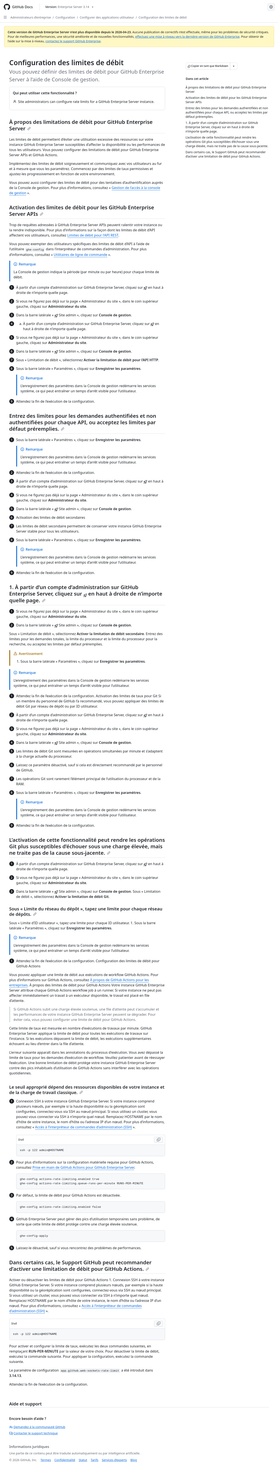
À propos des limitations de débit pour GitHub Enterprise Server (81, 125)
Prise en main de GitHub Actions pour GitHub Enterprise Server (83, 1167)
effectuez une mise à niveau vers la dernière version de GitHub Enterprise (187, 37)
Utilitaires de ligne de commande (80, 254)
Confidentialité (64, 1460)
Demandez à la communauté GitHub (37, 1427)
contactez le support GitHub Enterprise (73, 41)
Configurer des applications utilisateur (107, 17)
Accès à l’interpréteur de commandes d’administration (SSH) (83, 1127)
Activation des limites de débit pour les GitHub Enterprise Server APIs (81, 210)
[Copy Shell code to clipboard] (158, 1140)
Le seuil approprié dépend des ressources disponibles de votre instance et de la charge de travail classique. (87, 1089)
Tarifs (94, 1460)
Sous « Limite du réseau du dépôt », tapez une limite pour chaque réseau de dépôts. (85, 911)
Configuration (65, 17)
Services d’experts (114, 1460)
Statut (83, 1460)
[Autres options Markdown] (233, 66)
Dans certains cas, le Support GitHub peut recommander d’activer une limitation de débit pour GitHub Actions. (80, 1265)
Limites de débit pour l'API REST (92, 235)
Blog (133, 1460)
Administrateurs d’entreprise (30, 17)
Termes (45, 1460)
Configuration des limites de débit (163, 17)
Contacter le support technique (33, 1433)
